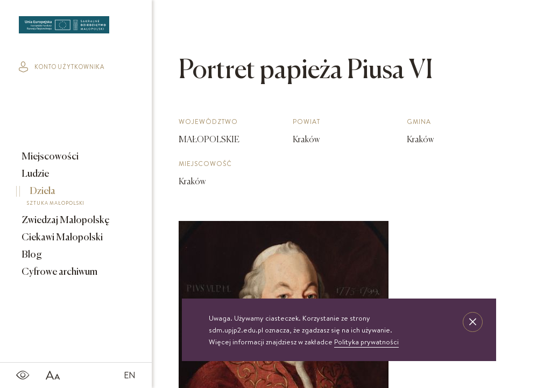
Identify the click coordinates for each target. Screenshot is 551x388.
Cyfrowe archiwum (58, 272)
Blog (31, 255)
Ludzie (34, 174)
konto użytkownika (61, 66)
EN (130, 375)
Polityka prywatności (366, 342)
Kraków (192, 182)
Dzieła (68, 197)
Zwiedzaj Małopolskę (65, 220)
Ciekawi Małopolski (61, 237)
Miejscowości (49, 157)
